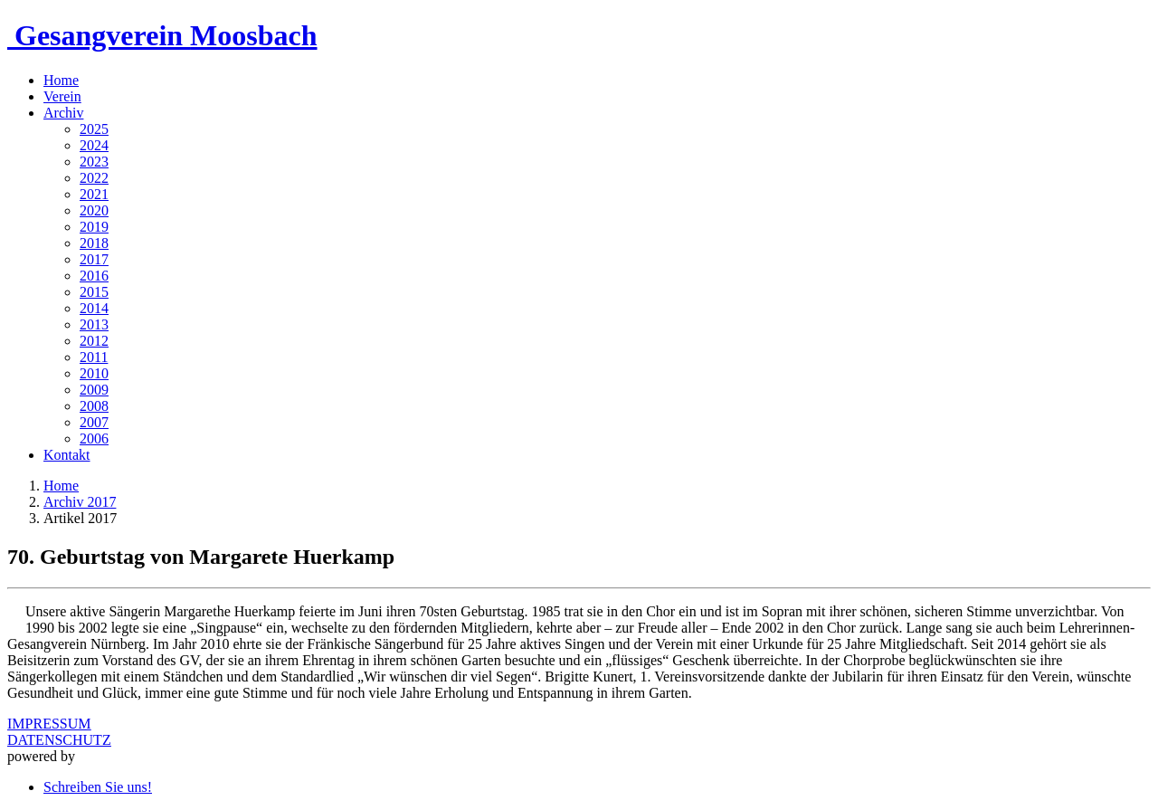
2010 (94, 373)
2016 (94, 275)
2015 (94, 292)
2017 (94, 259)
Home (61, 80)
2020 (94, 210)
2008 (94, 406)
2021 (94, 194)
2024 (94, 145)
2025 (94, 129)
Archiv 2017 (79, 502)
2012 (94, 340)
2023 (94, 161)
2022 (94, 178)
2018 (94, 243)
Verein (62, 96)
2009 (94, 389)
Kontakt (66, 454)
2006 (94, 438)
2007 (94, 422)
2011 (94, 357)
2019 (94, 226)
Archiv (63, 112)
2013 (94, 324)
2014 (94, 308)
